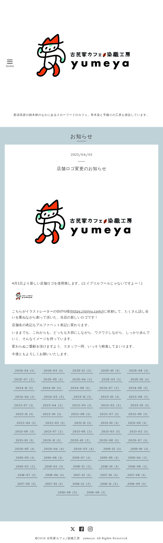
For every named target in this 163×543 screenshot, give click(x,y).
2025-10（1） (111, 370)
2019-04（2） (138, 457)
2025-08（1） (139, 370)
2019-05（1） (110, 457)
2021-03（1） (111, 431)
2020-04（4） (55, 448)
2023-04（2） (53, 405)
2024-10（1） (53, 388)
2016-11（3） (110, 483)
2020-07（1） (138, 440)
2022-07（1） (110, 414)
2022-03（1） (55, 423)
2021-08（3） (25, 431)
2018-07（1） (28, 475)
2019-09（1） (26, 457)
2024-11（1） (25, 388)
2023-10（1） (111, 396)
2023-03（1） (82, 405)
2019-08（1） (54, 457)
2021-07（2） (54, 431)
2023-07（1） (24, 405)
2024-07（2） (110, 388)
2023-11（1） (83, 396)
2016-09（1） (137, 483)
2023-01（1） (140, 405)
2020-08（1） (109, 440)
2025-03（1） (112, 379)
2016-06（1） (97, 492)
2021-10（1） (110, 423)
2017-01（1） (54, 483)
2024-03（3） (55, 396)
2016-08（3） (68, 492)
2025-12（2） (82, 370)
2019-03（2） (26, 466)
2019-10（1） (140, 448)
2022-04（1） (27, 423)
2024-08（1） (81, 388)
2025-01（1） (140, 379)
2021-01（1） (25, 440)
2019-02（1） (55, 466)
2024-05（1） (139, 388)
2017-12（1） (82, 475)
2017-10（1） (110, 475)
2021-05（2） (83, 431)
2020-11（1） (52, 440)
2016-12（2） (82, 483)
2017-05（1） (27, 483)
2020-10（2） (80, 440)
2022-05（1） (138, 414)
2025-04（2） (83, 379)
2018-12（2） (83, 466)
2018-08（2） (138, 466)
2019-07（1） (82, 457)
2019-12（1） (113, 448)
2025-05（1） (53, 379)
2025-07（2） (25, 379)
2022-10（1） (53, 414)
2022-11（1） (25, 414)
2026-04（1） (25, 370)
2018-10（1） (110, 466)
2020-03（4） (85, 448)
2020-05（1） (25, 448)
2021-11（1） (83, 423)
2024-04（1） (25, 396)
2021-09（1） (138, 423)
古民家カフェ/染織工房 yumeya (71, 538)
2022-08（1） (81, 414)
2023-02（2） (112, 405)
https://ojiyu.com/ (87, 311)
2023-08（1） (139, 396)
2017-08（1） (137, 475)
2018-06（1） (55, 475)
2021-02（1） (139, 431)
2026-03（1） (54, 370)
